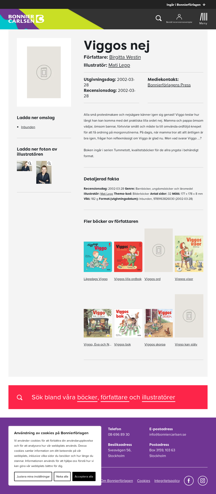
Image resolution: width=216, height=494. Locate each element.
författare (115, 397)
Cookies (143, 480)
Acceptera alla (84, 476)
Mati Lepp (119, 65)
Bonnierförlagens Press (169, 85)
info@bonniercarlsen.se (167, 434)
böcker (87, 397)
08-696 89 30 (119, 434)
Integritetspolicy (167, 480)
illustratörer (158, 397)
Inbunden (28, 126)
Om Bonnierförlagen (117, 480)
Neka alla (62, 476)
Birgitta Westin (125, 57)
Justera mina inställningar (33, 476)
